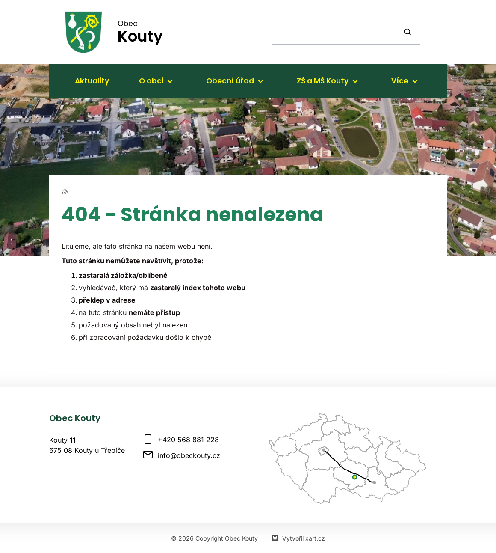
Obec (140, 31)
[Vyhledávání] (408, 32)
